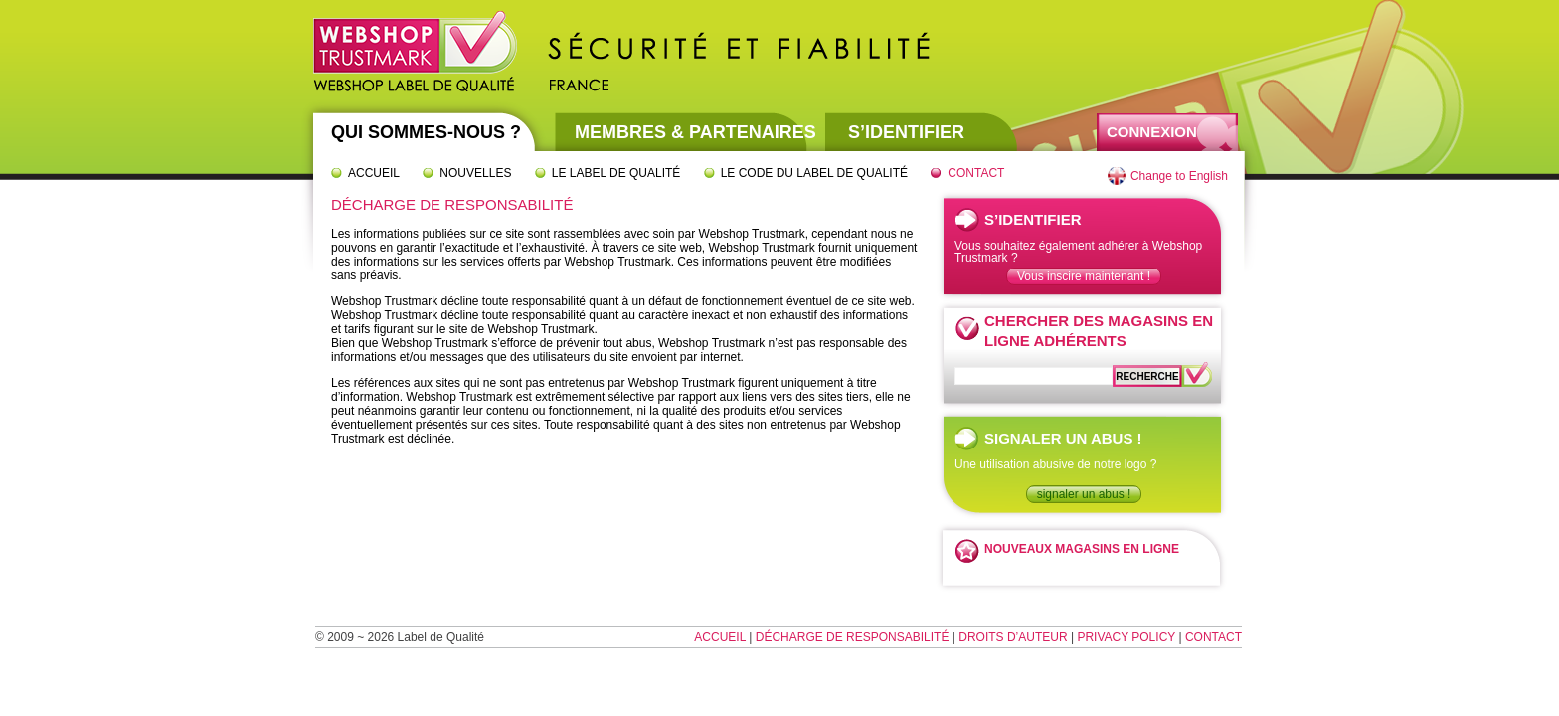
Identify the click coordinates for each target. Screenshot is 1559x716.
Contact (976, 173)
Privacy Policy (1126, 637)
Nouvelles (475, 173)
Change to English (1179, 176)
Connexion (1152, 131)
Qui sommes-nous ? (426, 132)
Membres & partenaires (695, 132)
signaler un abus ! (1084, 494)
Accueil (374, 173)
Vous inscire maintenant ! (1083, 276)
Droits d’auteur (1012, 637)
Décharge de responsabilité (853, 637)
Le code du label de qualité (814, 173)
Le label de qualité (616, 173)
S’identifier (906, 132)
